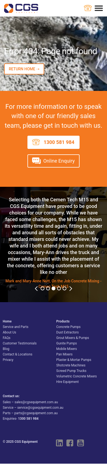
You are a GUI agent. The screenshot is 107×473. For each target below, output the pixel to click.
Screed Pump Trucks (71, 371)
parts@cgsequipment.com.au (36, 413)
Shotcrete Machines (70, 365)
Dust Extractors (67, 332)
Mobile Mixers (66, 349)
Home (7, 321)
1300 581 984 (59, 142)
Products (63, 321)
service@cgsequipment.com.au (40, 408)
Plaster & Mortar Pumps (73, 360)
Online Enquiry (59, 161)
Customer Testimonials (20, 343)
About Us (9, 332)
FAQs (6, 338)
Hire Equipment (67, 382)
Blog (6, 349)
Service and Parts (15, 327)
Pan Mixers (64, 354)
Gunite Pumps (66, 343)
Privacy (8, 360)
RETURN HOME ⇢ (24, 69)
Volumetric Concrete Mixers (76, 376)
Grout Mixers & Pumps (72, 338)
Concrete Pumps (68, 327)
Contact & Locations (17, 354)
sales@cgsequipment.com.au (36, 402)
